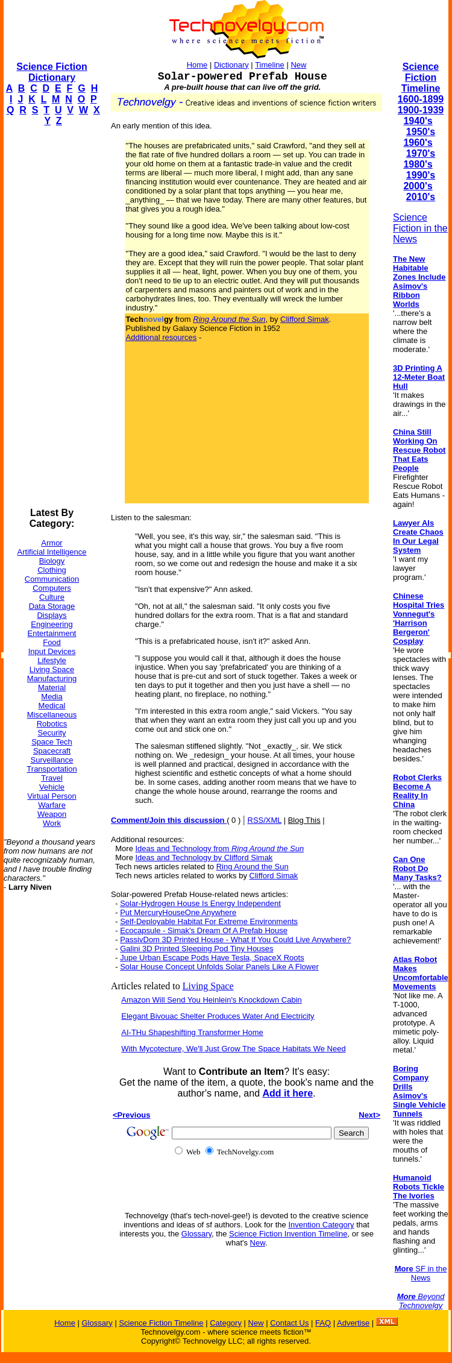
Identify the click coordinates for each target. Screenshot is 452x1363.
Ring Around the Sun (252, 866)
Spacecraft (52, 750)
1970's (420, 153)
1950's (420, 132)
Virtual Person (51, 796)
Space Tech (51, 741)
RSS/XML (265, 820)
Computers (52, 588)
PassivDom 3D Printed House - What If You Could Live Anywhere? (235, 939)
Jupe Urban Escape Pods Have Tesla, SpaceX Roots (212, 957)
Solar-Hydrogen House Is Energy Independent (200, 903)
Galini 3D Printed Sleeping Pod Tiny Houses (196, 948)
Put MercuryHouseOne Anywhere (178, 912)
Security (52, 732)
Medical (52, 705)
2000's (417, 186)
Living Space (52, 669)
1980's (417, 164)
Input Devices (52, 651)
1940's (417, 121)
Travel (52, 777)
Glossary (196, 1233)
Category (226, 1322)
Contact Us (289, 1322)
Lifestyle (51, 660)
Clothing (51, 569)
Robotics (52, 723)
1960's (417, 142)
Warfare (52, 805)
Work (52, 823)
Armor (51, 542)
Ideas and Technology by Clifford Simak (204, 857)
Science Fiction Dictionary (51, 72)
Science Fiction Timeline (421, 77)
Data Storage (52, 606)
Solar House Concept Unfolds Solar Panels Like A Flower (219, 966)
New (298, 64)
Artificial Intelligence (52, 551)
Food (52, 642)
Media (51, 696)
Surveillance (52, 759)
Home (197, 64)
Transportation (52, 768)
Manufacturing (52, 678)
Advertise (353, 1322)
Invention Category (321, 1224)
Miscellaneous (52, 714)
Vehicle (51, 787)
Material (52, 687)
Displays (51, 615)
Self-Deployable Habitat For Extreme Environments (209, 921)
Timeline (269, 64)
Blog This (304, 820)
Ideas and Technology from (220, 848)
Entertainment (52, 633)
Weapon (51, 814)
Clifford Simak (304, 319)
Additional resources (161, 337)
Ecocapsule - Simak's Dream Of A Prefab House (203, 930)
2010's (420, 197)
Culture (51, 597)
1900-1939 (421, 110)
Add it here (287, 1093)
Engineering (51, 624)
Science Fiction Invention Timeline (288, 1233)
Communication (52, 579)
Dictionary (231, 64)
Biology (52, 560)
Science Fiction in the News (420, 228)
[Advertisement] (52, 317)
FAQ (323, 1322)
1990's (420, 175)
